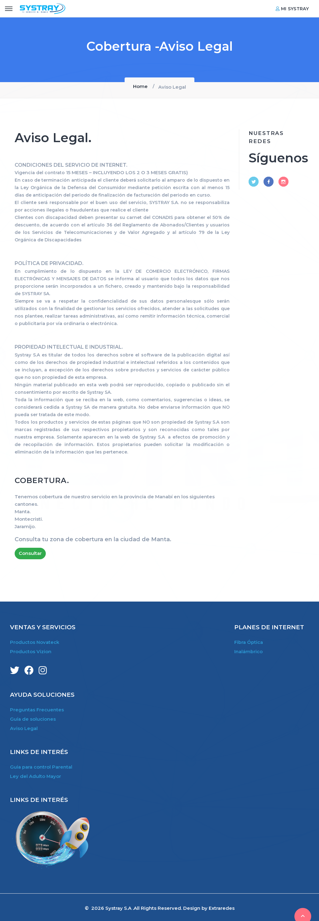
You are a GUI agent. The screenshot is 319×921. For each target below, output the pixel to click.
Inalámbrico (248, 651)
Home (140, 86)
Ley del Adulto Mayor (35, 775)
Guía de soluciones (33, 718)
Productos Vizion (30, 651)
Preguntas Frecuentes (37, 709)
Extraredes (222, 906)
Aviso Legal (24, 727)
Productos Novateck (34, 642)
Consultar (30, 553)
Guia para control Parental (41, 766)
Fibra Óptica (248, 642)
